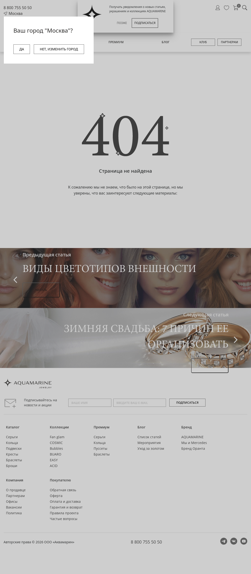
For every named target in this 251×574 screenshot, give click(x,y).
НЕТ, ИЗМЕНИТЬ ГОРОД (59, 49)
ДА (21, 49)
